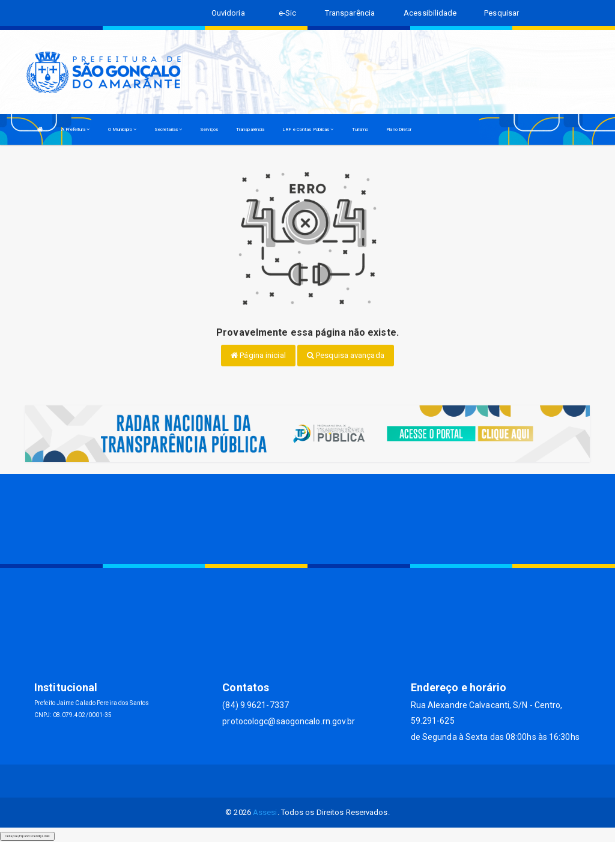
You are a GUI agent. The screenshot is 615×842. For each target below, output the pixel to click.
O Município (122, 129)
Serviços (209, 129)
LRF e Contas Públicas (307, 129)
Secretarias (168, 129)
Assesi (265, 812)
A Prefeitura (75, 129)
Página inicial (258, 355)
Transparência (250, 129)
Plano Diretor (398, 129)
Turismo (360, 129)
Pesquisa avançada (345, 355)
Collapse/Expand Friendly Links (27, 836)
